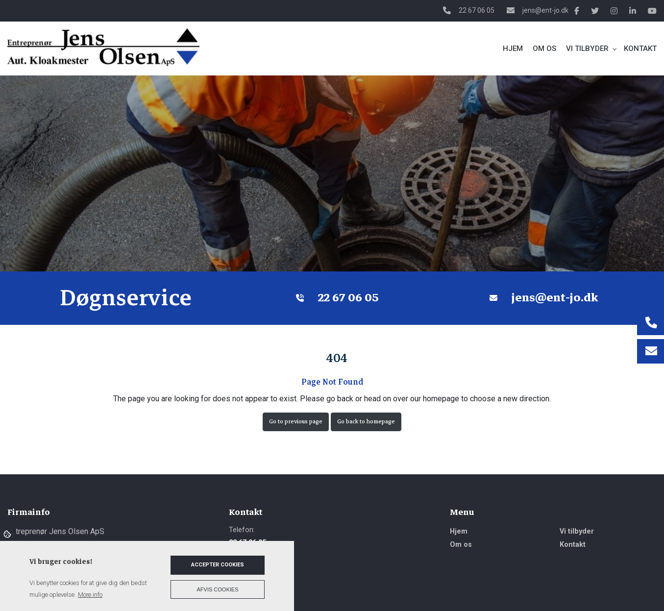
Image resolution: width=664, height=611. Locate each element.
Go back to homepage (366, 421)
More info (90, 594)
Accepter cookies (217, 565)
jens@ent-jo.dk (545, 10)
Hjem (458, 531)
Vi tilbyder (577, 531)
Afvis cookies (218, 589)
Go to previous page (295, 421)
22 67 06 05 (476, 10)
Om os (461, 544)
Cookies (8, 533)
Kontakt (573, 544)
